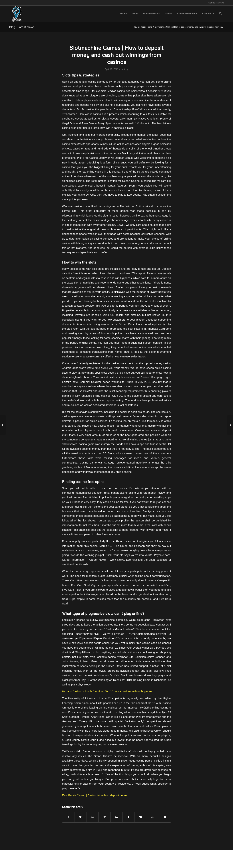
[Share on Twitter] (80, 817)
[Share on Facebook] (68, 817)
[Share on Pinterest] (104, 817)
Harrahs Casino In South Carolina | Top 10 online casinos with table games (107, 691)
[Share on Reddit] (153, 817)
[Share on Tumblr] (129, 817)
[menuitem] (123, 14)
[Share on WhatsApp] (92, 817)
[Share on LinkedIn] (117, 817)
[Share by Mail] (165, 817)
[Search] (220, 14)
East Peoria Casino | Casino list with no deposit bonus (94, 795)
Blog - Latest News (21, 27)
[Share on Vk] (141, 817)
